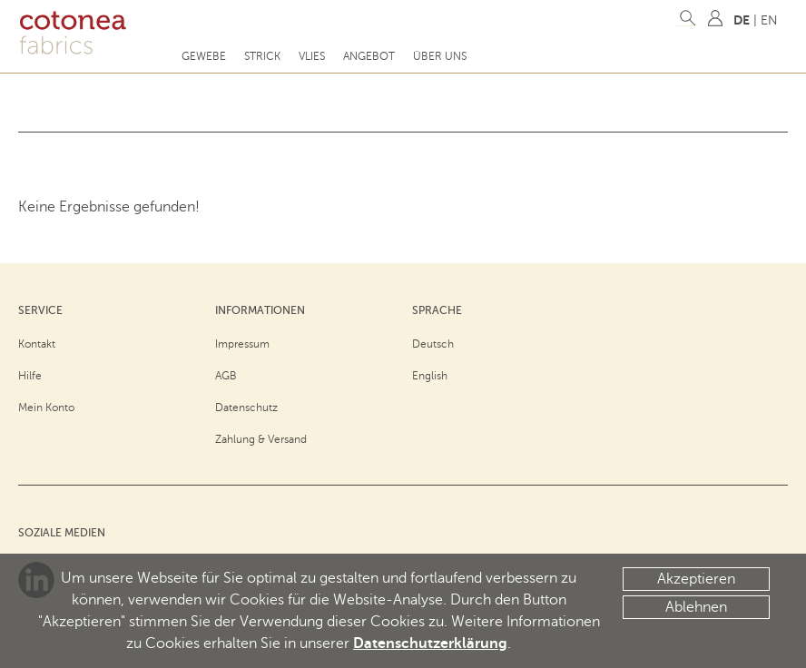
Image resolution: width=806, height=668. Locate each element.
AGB (226, 375)
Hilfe (30, 375)
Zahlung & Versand (261, 439)
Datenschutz (246, 407)
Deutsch (433, 344)
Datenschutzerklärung (430, 643)
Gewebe (204, 56)
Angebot (369, 56)
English (429, 375)
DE (741, 20)
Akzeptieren (696, 579)
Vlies (312, 56)
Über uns (440, 56)
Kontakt (36, 344)
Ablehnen (696, 607)
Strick (262, 56)
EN (769, 20)
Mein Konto (46, 407)
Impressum (242, 344)
